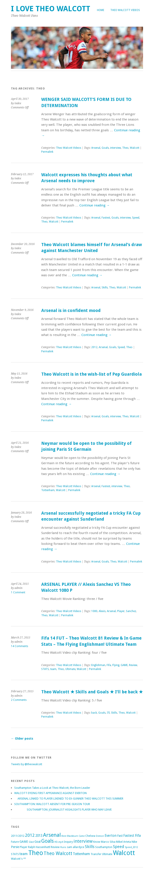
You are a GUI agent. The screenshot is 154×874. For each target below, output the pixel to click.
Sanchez (131, 611)
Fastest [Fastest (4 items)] (128, 836)
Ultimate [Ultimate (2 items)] (107, 854)
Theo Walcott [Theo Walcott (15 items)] (58, 853)
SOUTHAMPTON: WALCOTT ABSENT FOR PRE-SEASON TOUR (52, 804)
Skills (105, 287)
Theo (125, 147)
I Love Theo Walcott (50, 8)
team (53, 669)
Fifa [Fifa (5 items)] (138, 835)
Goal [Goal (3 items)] (37, 841)
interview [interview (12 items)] (83, 841)
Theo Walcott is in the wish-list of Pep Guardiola (91, 374)
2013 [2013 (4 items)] (38, 836)
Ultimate (70, 669)
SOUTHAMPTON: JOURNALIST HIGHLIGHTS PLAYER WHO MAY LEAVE (63, 809)
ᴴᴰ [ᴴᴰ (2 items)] (24, 858)
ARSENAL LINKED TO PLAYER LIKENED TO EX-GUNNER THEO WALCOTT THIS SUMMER (68, 798)
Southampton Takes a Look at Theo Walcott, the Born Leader (52, 787)
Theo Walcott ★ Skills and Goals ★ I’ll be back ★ (92, 691)
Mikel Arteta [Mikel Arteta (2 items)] (123, 841)
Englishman (98, 665)
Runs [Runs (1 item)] (63, 847)
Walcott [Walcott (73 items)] (124, 853)
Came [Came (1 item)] (82, 836)
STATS (45, 669)
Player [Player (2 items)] (23, 847)
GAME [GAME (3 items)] (24, 841)
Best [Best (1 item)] (63, 836)
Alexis (102, 611)
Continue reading (94, 205)
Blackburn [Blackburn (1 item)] (72, 836)
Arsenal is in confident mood (71, 310)
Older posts (22, 738)
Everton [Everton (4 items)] (110, 836)
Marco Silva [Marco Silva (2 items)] (108, 841)
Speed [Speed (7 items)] (118, 846)
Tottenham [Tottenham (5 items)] (81, 854)
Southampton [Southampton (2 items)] (103, 847)
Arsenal (95, 147)
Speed (135, 217)
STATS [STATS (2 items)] (15, 854)
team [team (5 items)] (24, 854)
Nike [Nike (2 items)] (134, 841)
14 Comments (19, 646)
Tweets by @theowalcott (26, 764)
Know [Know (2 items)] (96, 841)
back (94, 712)
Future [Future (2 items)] (15, 841)
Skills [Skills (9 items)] (90, 846)
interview (115, 147)
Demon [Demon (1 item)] (100, 836)
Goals (105, 147)
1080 (94, 611)
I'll (108, 712)
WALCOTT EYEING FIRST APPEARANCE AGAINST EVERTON (50, 793)
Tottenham (48, 490)
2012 (94, 347)
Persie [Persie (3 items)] (15, 847)
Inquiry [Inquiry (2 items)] (68, 841)
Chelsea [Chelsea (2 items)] (90, 835)
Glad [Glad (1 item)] (31, 842)
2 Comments (19, 699)
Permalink (47, 151)
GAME (124, 665)
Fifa (109, 665)
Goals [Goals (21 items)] (47, 841)
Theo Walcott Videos (125, 10)
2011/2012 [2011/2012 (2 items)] (17, 835)
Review (133, 665)
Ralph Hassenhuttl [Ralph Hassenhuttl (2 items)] (39, 847)
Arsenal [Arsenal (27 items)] (52, 835)
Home (100, 10)
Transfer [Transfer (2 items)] (96, 854)
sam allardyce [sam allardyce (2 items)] (75, 847)
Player (121, 611)
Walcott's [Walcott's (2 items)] (17, 858)
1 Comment (18, 592)
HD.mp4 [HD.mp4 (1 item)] (58, 842)
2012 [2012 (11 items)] (30, 835)
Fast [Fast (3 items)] (120, 835)
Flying (115, 665)
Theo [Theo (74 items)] (35, 853)
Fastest (106, 217)
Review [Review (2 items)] (55, 847)
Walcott (134, 147)
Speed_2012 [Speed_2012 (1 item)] (131, 847)
